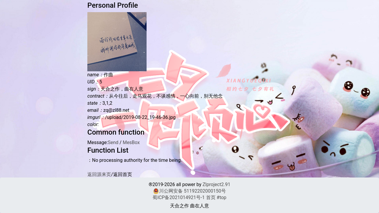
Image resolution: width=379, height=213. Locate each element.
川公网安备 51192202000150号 (189, 191)
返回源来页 (99, 174)
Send (113, 142)
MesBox (131, 142)
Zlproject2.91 (216, 184)
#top (222, 197)
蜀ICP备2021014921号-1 (178, 197)
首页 (211, 197)
